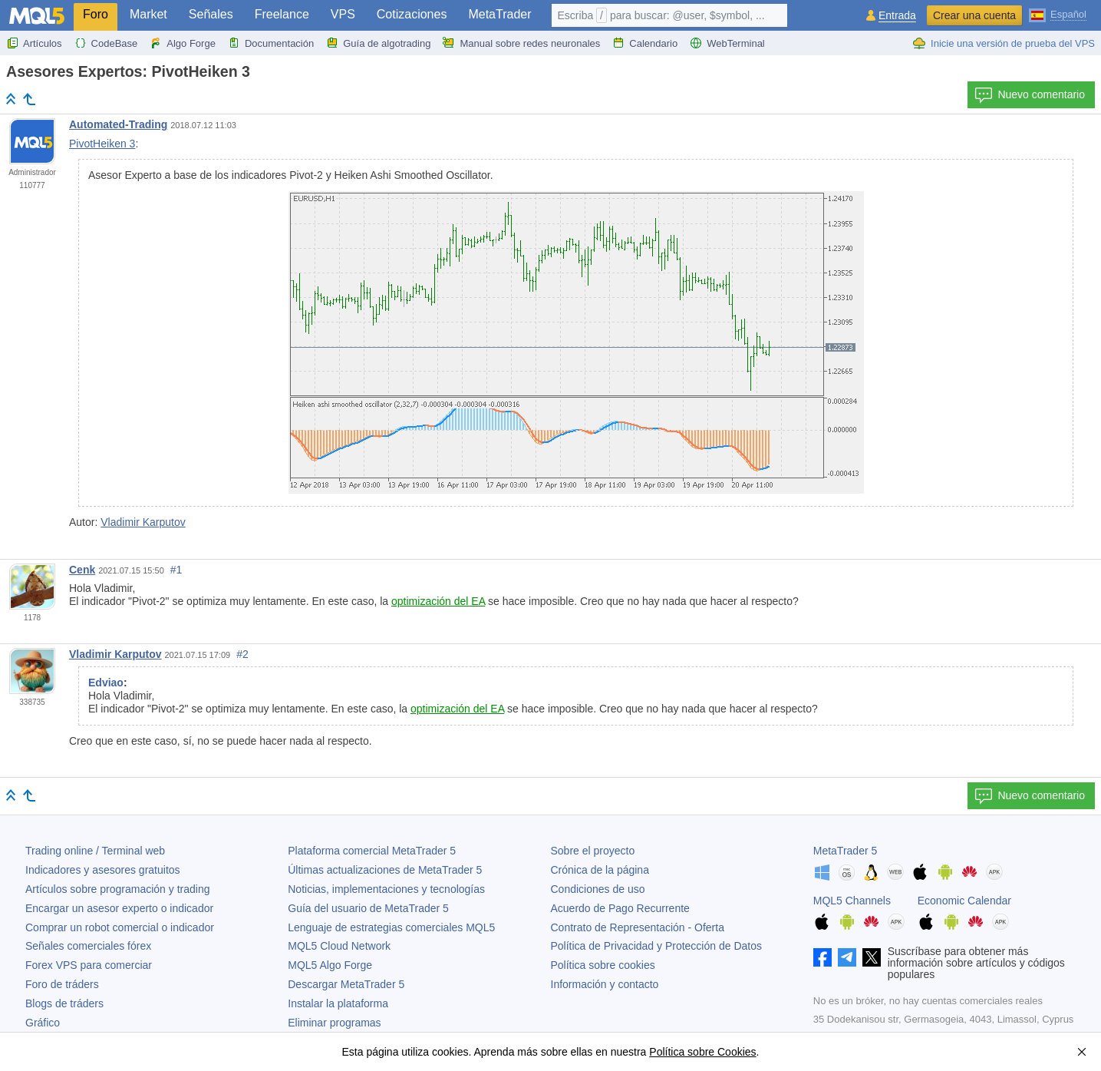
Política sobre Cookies (702, 1052)
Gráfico (42, 1022)
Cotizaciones (412, 14)
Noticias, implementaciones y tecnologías (386, 889)
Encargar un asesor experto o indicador (119, 908)
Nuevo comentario (1029, 95)
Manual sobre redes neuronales (521, 43)
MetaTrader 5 (845, 851)
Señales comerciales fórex (88, 946)
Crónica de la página (600, 870)
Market (148, 14)
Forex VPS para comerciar (88, 965)
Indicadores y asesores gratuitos (102, 870)
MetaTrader (499, 14)
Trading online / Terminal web (95, 851)
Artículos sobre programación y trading (117, 889)
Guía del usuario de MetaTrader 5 (368, 908)
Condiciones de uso (598, 889)
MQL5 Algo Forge (330, 965)
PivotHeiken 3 (102, 143)
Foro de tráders (62, 984)
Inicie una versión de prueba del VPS (1003, 43)
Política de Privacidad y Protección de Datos (656, 946)
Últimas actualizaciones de (385, 870)
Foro (95, 14)
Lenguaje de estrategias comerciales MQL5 (391, 927)
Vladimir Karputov (143, 522)
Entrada (897, 15)
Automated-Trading (118, 124)
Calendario (644, 43)
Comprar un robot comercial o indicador (119, 927)
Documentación (271, 43)
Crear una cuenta (974, 15)
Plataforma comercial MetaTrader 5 (372, 851)
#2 (242, 654)
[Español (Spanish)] (1058, 14)
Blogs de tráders (64, 1003)
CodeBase (106, 43)
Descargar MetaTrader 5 (346, 984)
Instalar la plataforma (338, 1003)
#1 (176, 570)
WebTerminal (727, 43)
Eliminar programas (334, 1022)
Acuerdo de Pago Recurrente (620, 908)
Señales (211, 14)
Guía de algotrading (378, 43)
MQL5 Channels (852, 900)
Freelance (282, 14)
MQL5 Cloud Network (339, 946)
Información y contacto (605, 984)
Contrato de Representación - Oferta (637, 927)
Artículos (34, 43)
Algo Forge (183, 43)
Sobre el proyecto (593, 851)
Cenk (82, 570)
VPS (343, 14)
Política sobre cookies (603, 965)
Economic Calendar (964, 900)
